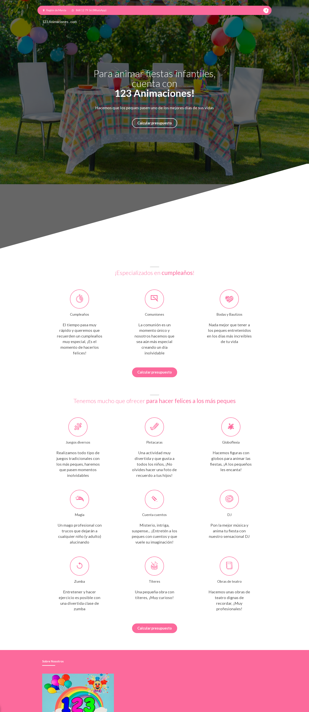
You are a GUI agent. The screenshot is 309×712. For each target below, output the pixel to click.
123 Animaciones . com (59, 21)
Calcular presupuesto (154, 123)
